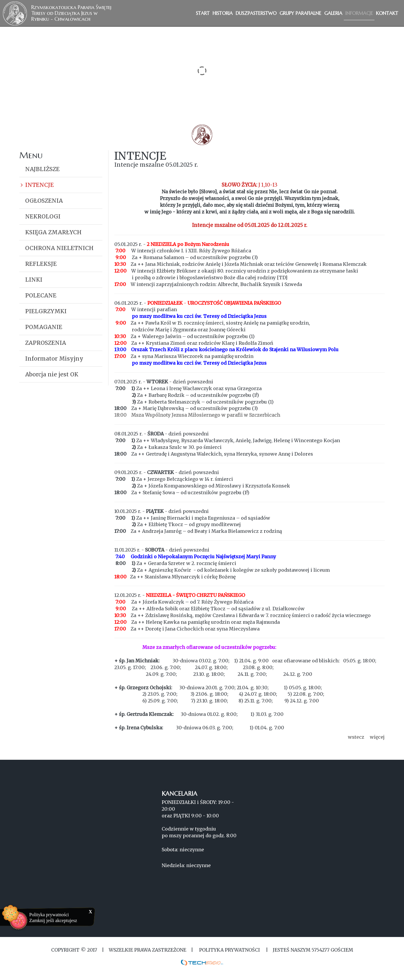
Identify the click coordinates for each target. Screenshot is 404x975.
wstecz (356, 737)
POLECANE (40, 295)
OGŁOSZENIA (44, 200)
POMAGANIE (43, 326)
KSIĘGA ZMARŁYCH (53, 232)
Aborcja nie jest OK (51, 374)
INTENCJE (39, 184)
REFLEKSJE (41, 263)
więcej (377, 737)
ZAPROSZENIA (45, 342)
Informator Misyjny (54, 358)
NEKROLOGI (43, 216)
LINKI (33, 279)
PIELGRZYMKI (46, 311)
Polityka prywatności (49, 914)
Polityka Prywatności (229, 950)
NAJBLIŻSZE (42, 169)
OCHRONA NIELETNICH (59, 247)
